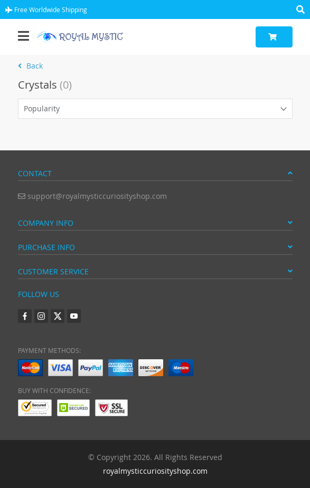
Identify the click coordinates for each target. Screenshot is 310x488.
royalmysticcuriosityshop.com (155, 471)
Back (30, 66)
